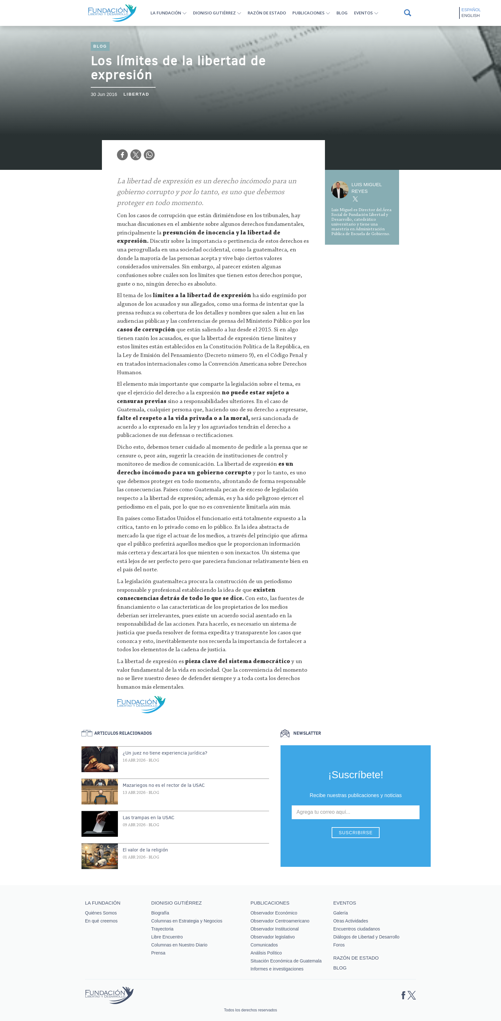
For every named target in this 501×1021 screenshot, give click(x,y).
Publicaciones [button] (308, 13)
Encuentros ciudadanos (356, 928)
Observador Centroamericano (279, 920)
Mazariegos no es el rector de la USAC (164, 785)
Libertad (137, 94)
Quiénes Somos (101, 912)
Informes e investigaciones (277, 968)
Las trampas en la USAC (148, 817)
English (470, 15)
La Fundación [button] (165, 13)
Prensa (158, 952)
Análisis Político (266, 952)
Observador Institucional (274, 928)
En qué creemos (101, 920)
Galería (340, 912)
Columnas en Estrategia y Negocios (186, 920)
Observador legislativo (272, 936)
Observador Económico (273, 912)
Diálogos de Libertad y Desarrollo (366, 936)
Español (471, 9)
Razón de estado (267, 13)
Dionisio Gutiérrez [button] (214, 13)
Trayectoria (162, 928)
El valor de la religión (145, 850)
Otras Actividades (350, 920)
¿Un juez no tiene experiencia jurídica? (165, 753)
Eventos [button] (363, 13)
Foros (339, 944)
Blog (342, 13)
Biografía (160, 912)
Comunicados (264, 944)
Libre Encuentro (167, 936)
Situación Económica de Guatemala (286, 960)
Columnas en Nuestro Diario (179, 944)
